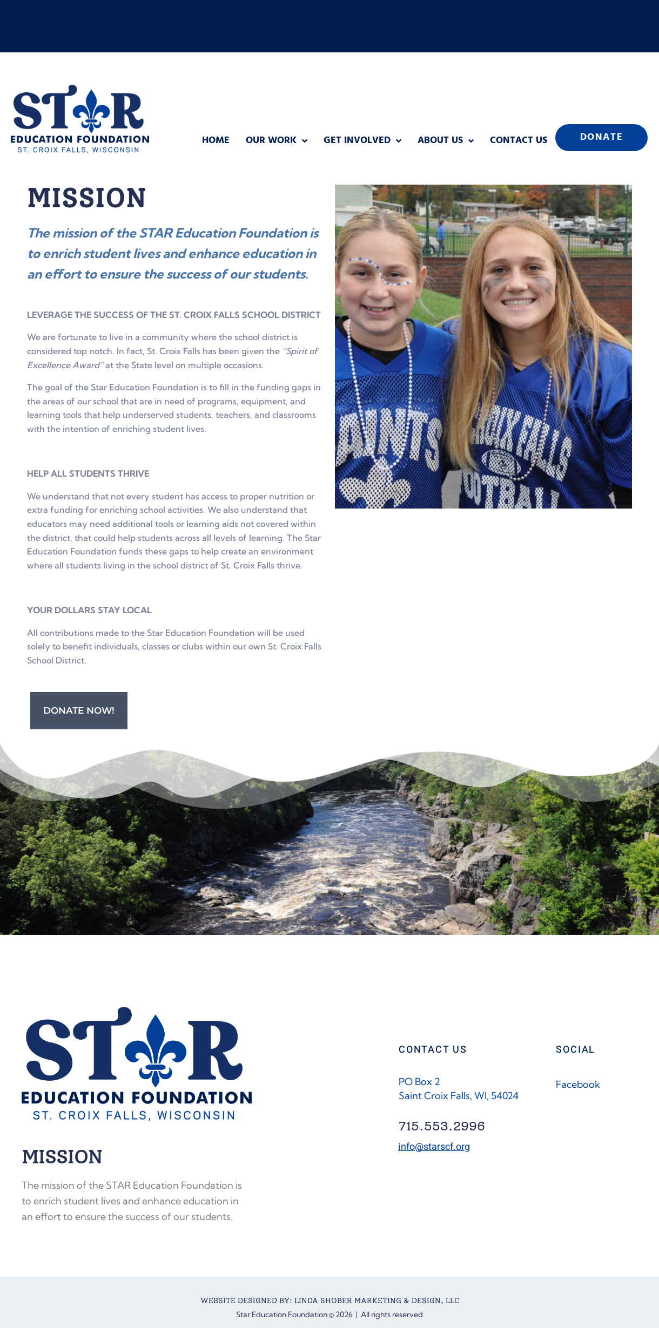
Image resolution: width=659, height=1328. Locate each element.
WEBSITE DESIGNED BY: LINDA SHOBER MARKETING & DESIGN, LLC (329, 1300)
